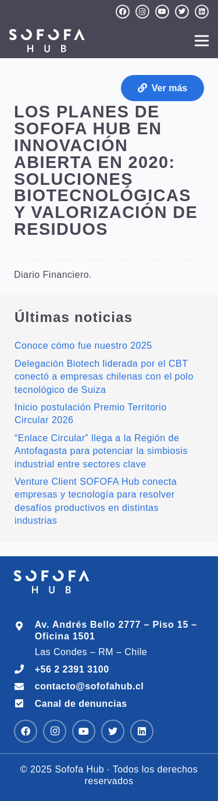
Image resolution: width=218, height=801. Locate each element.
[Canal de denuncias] (24, 704)
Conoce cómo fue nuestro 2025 (83, 346)
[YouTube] (162, 12)
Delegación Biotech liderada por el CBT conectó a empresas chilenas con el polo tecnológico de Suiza (104, 377)
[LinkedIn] (202, 12)
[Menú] (201, 40)
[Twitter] (182, 12)
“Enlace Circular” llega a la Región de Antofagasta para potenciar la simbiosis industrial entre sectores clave (101, 451)
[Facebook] (123, 12)
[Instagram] (142, 12)
